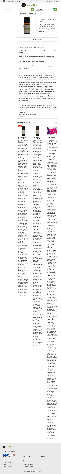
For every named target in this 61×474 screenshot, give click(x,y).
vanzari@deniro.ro (12, 451)
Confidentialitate (7, 466)
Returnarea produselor (28, 466)
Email (19, 1)
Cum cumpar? (50, 1)
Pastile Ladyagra (51, 137)
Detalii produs (37, 39)
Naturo (24, 116)
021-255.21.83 (12, 1)
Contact (56, 1)
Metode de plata (7, 460)
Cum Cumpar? (7, 459)
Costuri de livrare (8, 462)
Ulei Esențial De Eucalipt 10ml (22, 138)
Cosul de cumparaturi (28, 464)
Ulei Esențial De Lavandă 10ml (37, 138)
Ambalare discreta (8, 464)
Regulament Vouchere (28, 459)
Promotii (25, 460)
